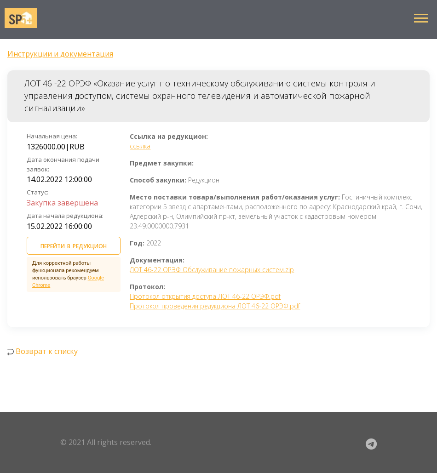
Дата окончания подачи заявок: (63, 164)
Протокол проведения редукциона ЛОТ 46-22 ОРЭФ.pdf (215, 306)
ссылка (140, 146)
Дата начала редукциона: (65, 215)
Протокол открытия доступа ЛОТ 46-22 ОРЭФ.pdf (205, 296)
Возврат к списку (47, 351)
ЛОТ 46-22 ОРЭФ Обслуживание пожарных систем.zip (212, 269)
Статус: (37, 192)
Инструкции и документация (60, 54)
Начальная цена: (52, 136)
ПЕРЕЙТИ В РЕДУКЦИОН (73, 245)
